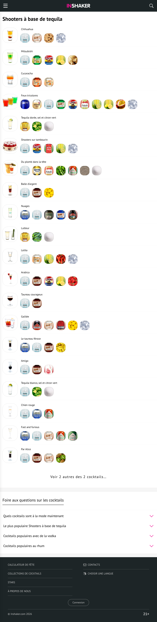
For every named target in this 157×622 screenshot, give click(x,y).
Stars (11, 582)
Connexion (78, 602)
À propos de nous (19, 591)
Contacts (91, 564)
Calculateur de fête (21, 564)
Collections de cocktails (24, 573)
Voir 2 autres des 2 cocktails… (78, 477)
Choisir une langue (98, 573)
